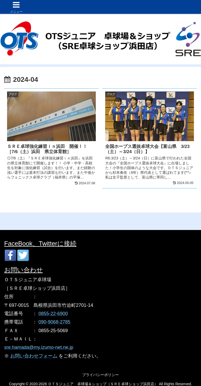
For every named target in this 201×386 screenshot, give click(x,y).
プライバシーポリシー (100, 375)
